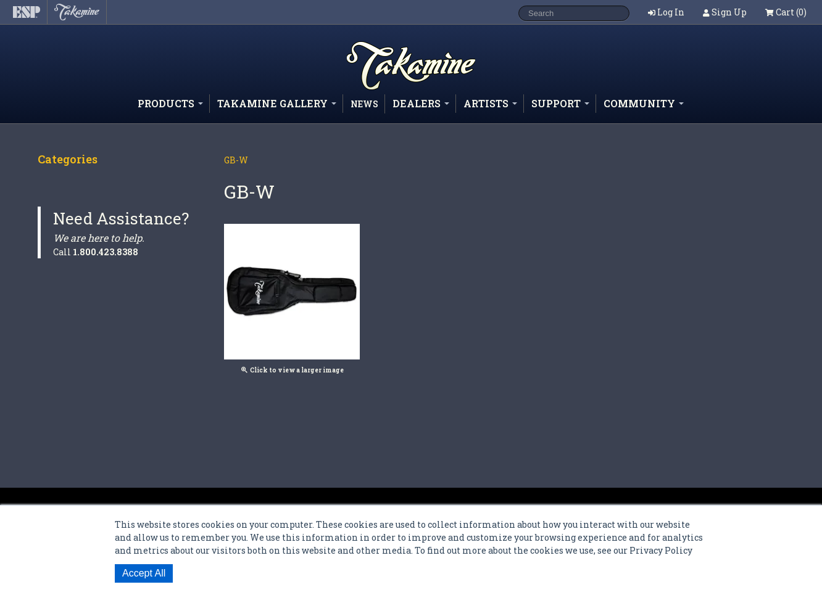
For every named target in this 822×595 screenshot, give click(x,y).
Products (170, 103)
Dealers (420, 103)
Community (644, 103)
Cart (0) (786, 12)
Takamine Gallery (276, 103)
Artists (490, 103)
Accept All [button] (143, 573)
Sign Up (729, 12)
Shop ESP (389, 89)
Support (560, 103)
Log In (670, 12)
